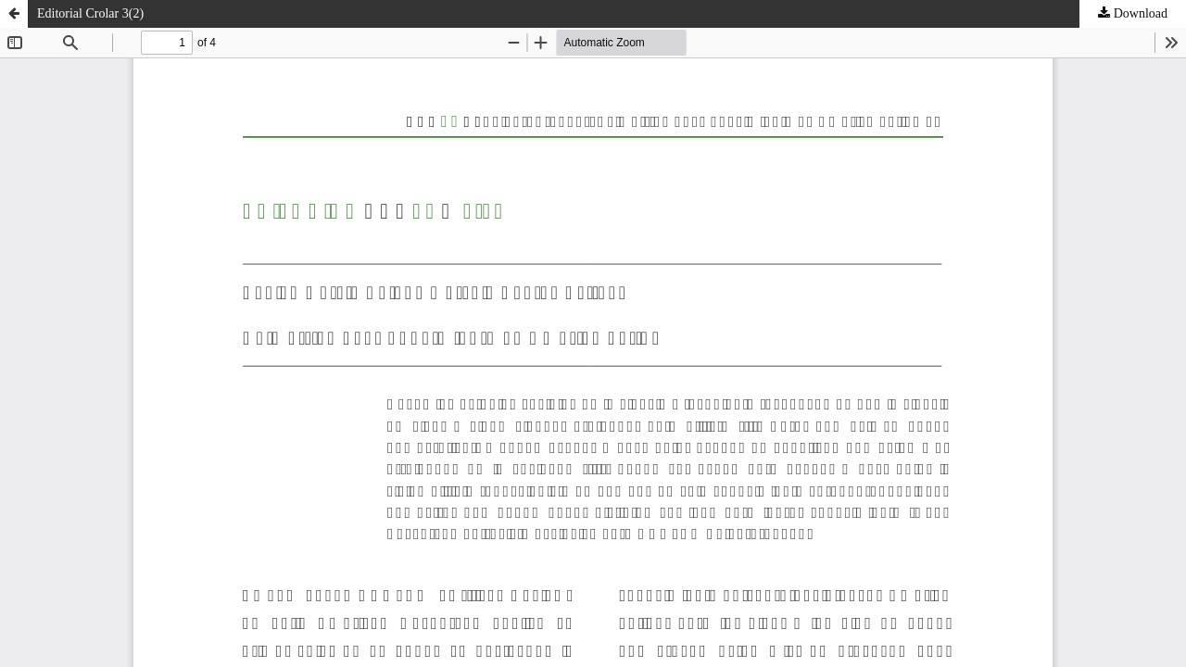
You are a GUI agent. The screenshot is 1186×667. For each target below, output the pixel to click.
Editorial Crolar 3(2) (90, 13)
